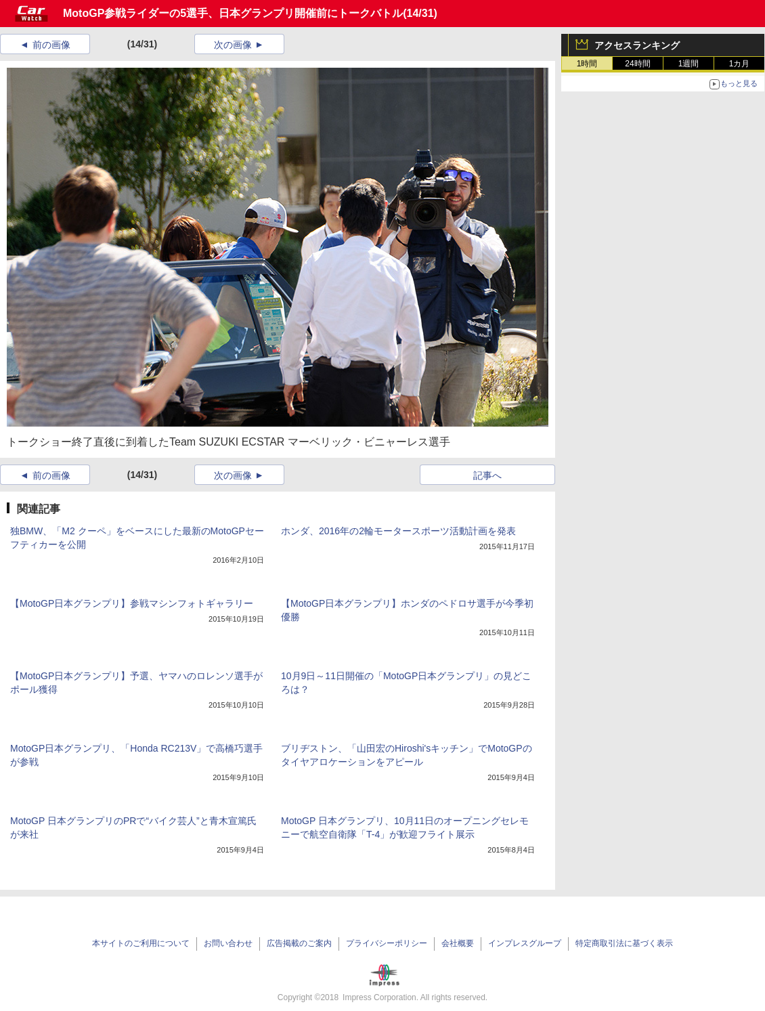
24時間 (637, 63)
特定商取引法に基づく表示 (624, 943)
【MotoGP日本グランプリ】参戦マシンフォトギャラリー (131, 603)
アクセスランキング (637, 45)
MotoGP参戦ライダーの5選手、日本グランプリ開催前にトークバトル (233, 13)
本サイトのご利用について (141, 943)
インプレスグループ (524, 943)
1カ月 (739, 63)
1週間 (688, 63)
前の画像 (51, 44)
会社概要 (457, 943)
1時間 (587, 63)
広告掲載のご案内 (299, 943)
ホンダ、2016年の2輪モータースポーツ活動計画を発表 (398, 530)
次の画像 (233, 44)
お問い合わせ (228, 943)
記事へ (487, 475)
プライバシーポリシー (386, 943)
